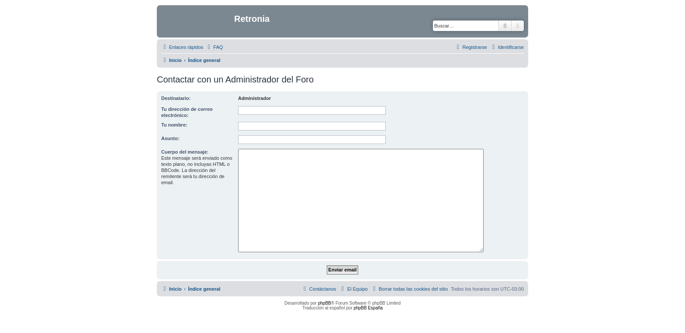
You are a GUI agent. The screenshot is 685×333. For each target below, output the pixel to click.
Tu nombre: (174, 124)
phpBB (324, 303)
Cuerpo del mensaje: (184, 151)
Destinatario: (175, 98)
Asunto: (170, 138)
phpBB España (368, 308)
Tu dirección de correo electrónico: (187, 112)
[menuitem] (214, 47)
